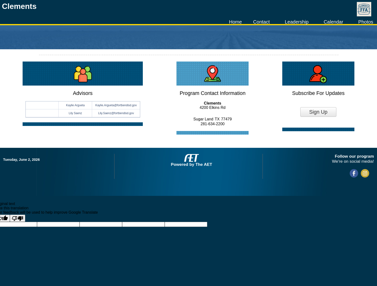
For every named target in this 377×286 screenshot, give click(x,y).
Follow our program (354, 156)
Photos (365, 22)
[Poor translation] (17, 218)
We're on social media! (353, 161)
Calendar (333, 22)
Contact (261, 22)
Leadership (296, 22)
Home (235, 22)
